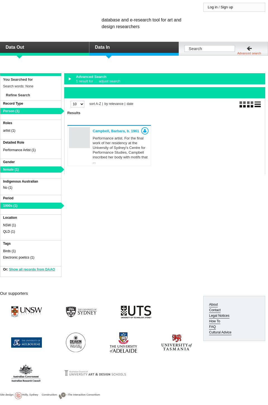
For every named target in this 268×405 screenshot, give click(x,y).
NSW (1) (9, 225)
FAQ (212, 327)
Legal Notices (219, 316)
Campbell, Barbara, (116, 131)
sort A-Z (95, 103)
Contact (215, 310)
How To (214, 321)
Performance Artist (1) (19, 150)
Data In (102, 47)
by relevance (113, 103)
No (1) (7, 188)
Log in (212, 7)
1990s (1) (10, 206)
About (213, 304)
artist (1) (9, 130)
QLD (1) (9, 232)
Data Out (15, 47)
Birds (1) (9, 251)
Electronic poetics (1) (18, 257)
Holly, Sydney (30, 394)
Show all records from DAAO (32, 269)
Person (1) (11, 111)
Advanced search (249, 53)
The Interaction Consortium (84, 394)
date (130, 103)
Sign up (227, 7)
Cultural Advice (220, 332)
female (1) (11, 169)
